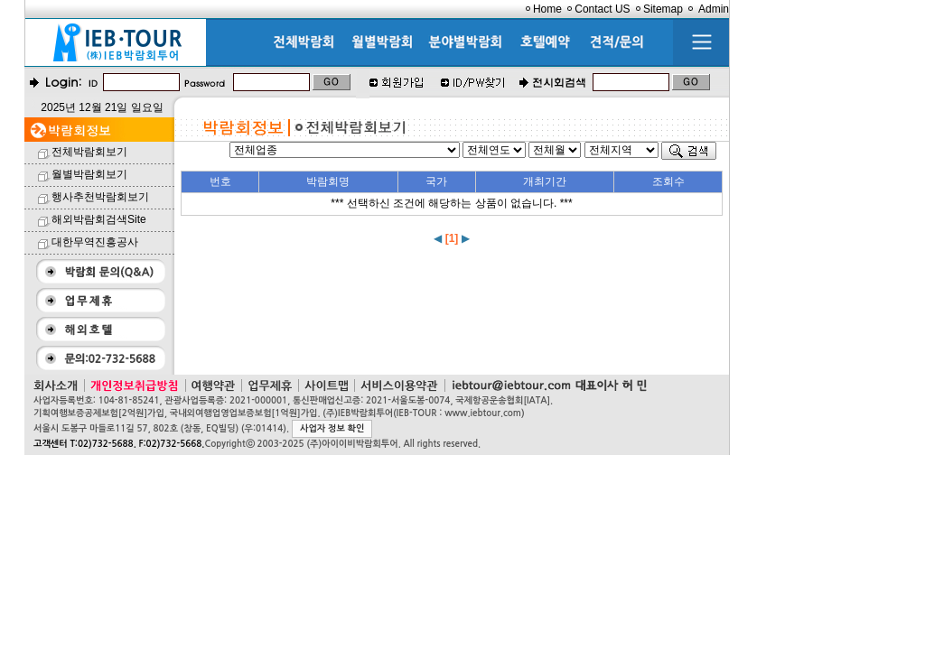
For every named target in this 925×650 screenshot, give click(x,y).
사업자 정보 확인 (332, 428)
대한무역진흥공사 (94, 242)
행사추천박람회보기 (100, 196)
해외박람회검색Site (98, 219)
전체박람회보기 (89, 151)
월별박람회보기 (89, 174)
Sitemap (663, 9)
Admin (713, 9)
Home (547, 9)
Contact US (602, 9)
